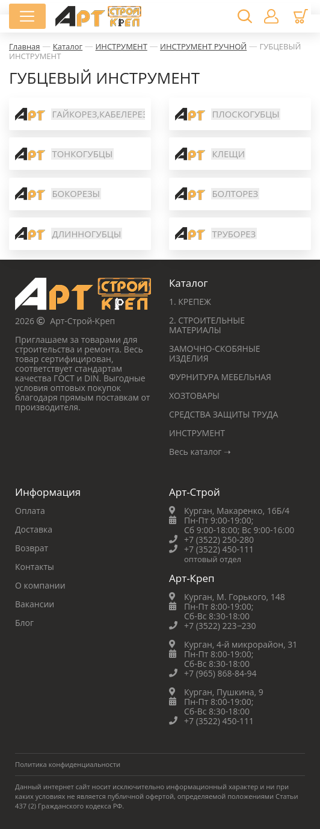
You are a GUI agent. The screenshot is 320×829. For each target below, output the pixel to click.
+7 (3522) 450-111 (219, 549)
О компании (40, 585)
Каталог (67, 46)
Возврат (31, 548)
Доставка (33, 529)
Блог (24, 622)
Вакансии (34, 604)
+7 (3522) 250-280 (219, 539)
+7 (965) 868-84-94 (220, 673)
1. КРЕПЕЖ (190, 301)
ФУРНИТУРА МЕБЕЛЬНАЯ (220, 377)
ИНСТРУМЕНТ (121, 46)
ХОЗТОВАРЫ (194, 395)
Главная (24, 46)
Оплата (30, 510)
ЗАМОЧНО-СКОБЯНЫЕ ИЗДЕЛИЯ (214, 353)
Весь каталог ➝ (200, 451)
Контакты (34, 566)
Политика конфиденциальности (67, 764)
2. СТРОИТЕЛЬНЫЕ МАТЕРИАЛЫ (207, 325)
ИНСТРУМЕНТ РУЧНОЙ (203, 46)
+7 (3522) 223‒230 (220, 625)
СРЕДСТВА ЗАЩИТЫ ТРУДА (223, 414)
